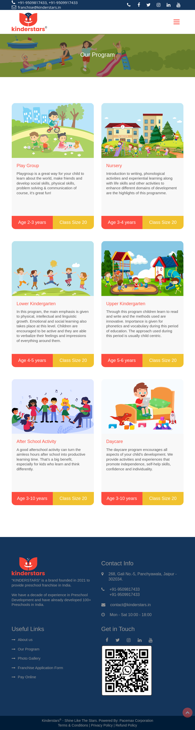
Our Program (29, 649)
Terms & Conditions (73, 725)
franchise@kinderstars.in (39, 7)
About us (25, 639)
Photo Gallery (29, 658)
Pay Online (27, 677)
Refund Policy (126, 725)
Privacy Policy (102, 725)
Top (188, 713)
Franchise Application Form (40, 668)
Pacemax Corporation (136, 721)
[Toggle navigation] (177, 22)
